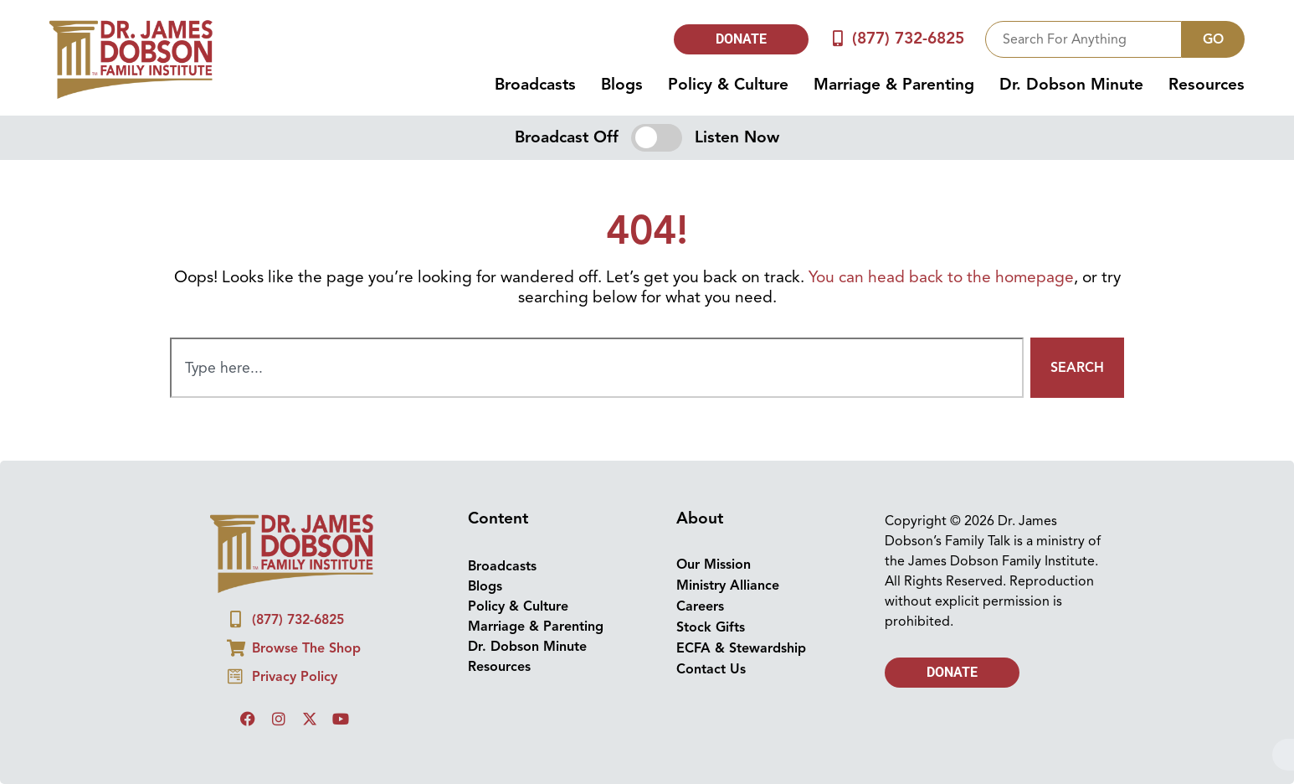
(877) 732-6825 (908, 38)
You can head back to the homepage (941, 277)
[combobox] (1083, 39)
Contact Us (711, 669)
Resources (1206, 85)
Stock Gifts (710, 627)
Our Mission (713, 564)
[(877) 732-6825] (837, 39)
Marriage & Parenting (894, 85)
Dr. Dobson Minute (1071, 85)
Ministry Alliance (727, 585)
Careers (700, 606)
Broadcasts (535, 85)
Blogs (622, 85)
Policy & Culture (728, 85)
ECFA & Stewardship (741, 648)
